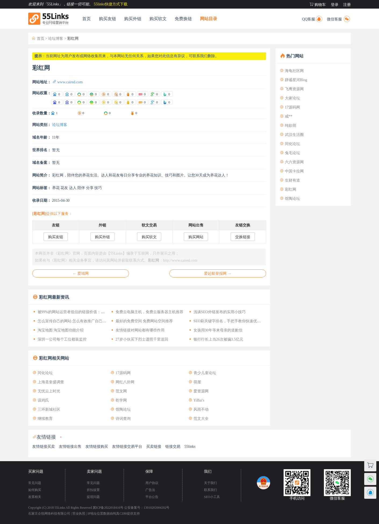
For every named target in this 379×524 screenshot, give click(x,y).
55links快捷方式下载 (110, 4)
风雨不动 (198, 409)
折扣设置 (93, 490)
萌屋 (194, 382)
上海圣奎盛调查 (48, 382)
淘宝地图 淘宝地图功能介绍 (58, 330)
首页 (86, 18)
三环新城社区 (46, 409)
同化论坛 (42, 373)
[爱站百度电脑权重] (56, 94)
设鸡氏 (40, 400)
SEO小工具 (212, 497)
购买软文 (158, 18)
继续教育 (42, 419)
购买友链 (107, 18)
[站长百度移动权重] (69, 102)
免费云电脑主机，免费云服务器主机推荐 (146, 312)
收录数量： (41, 113)
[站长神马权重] (130, 102)
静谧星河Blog (293, 80)
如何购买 (34, 490)
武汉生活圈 (292, 135)
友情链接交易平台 (127, 447)
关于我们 (210, 483)
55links (189, 447)
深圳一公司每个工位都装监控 (59, 339)
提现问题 (93, 497)
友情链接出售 (70, 447)
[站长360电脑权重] (81, 102)
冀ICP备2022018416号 (108, 507)
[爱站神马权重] (130, 94)
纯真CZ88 (120, 513)
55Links (60, 507)
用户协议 (151, 483)
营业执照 (78, 513)
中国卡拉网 (292, 171)
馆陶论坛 (120, 409)
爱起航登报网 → (217, 274)
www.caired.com (67, 82)
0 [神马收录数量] (136, 113)
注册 (347, 5)
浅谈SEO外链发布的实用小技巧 (217, 312)
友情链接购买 (96, 447)
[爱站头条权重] (142, 94)
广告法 (150, 490)
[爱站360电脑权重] (81, 94)
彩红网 (288, 189)
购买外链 (132, 18)
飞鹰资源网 (292, 89)
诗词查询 (120, 419)
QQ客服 (312, 18)
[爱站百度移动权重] (69, 94)
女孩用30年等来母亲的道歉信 (215, 330)
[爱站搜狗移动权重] (118, 94)
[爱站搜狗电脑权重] (105, 94)
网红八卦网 (122, 382)
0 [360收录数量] (110, 113)
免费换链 (183, 18)
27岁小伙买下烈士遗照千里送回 (139, 339)
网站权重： (41, 93)
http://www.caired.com (180, 260)
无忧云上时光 (46, 391)
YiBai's (196, 400)
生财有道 (290, 180)
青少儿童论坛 (202, 373)
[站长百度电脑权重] (56, 102)
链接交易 (172, 447)
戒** (286, 116)
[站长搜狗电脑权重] (105, 102)
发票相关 (34, 497)
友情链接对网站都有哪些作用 (137, 330)
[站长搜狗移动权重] (118, 102)
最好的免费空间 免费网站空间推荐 (141, 321)
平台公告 (151, 497)
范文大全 (198, 419)
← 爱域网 (81, 274)
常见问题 (34, 483)
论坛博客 (55, 39)
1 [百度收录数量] (57, 113)
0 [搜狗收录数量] (83, 113)
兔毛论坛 (290, 153)
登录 (334, 5)
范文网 (118, 391)
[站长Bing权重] (167, 102)
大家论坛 (290, 98)
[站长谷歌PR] (154, 102)
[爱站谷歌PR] (154, 94)
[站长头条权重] (142, 102)
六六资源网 (292, 162)
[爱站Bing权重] (167, 94)
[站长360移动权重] (93, 102)
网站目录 (208, 18)
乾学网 (118, 400)
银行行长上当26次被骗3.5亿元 (215, 339)
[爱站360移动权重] (93, 94)
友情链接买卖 (43, 447)
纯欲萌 (288, 126)
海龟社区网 (292, 71)
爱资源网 (198, 391)
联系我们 (210, 490)
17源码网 (120, 373)
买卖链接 (153, 447)
